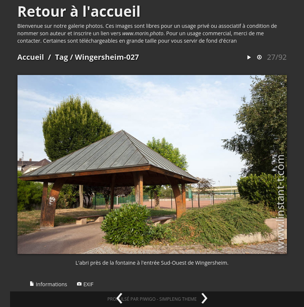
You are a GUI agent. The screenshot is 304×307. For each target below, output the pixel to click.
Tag (61, 57)
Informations (48, 284)
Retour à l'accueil (79, 11)
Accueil (30, 57)
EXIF (85, 284)
